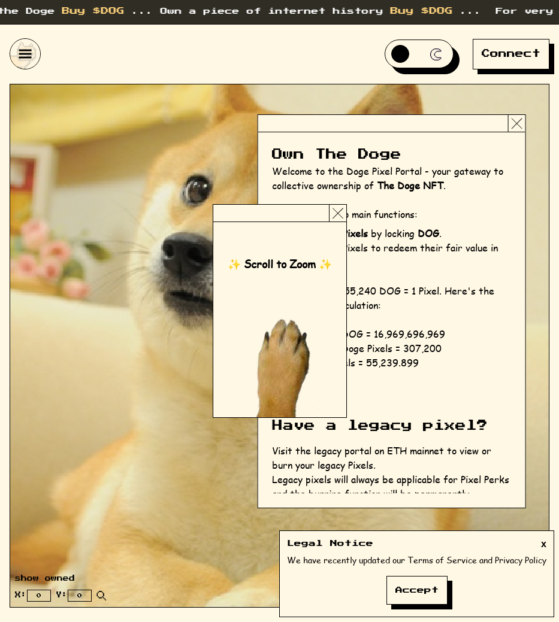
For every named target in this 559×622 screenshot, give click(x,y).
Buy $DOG (103, 11)
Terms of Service (442, 560)
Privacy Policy (520, 560)
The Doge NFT (410, 185)
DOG (428, 233)
